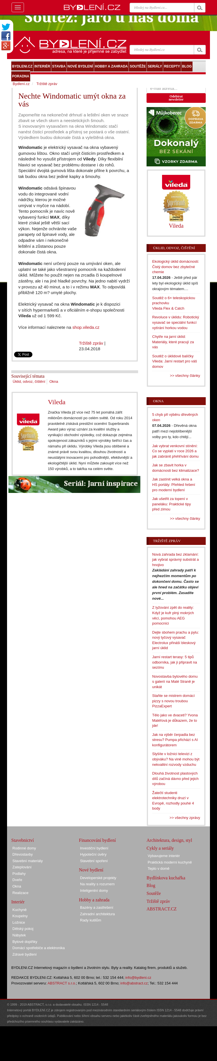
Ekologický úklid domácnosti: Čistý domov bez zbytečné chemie (175, 266)
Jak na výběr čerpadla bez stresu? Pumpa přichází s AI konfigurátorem (175, 739)
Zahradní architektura (97, 914)
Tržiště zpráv (91, 343)
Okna (53, 381)
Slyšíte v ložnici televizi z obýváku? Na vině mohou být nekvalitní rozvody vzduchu (176, 759)
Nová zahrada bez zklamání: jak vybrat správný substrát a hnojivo (175, 559)
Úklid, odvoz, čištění (29, 381)
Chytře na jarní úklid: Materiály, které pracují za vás (173, 341)
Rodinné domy (24, 848)
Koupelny (20, 916)
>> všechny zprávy (185, 818)
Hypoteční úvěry (93, 854)
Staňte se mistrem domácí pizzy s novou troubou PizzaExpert (173, 700)
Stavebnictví (22, 840)
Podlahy (19, 873)
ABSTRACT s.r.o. (62, 983)
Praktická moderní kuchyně (170, 862)
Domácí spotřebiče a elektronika (38, 948)
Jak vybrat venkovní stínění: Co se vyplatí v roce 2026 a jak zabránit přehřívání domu (175, 451)
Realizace (20, 893)
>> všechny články (185, 375)
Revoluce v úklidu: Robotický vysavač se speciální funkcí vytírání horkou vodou (175, 322)
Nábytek (19, 935)
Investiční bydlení (94, 848)
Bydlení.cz (21, 84)
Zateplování (22, 867)
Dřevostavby (22, 854)
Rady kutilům (90, 920)
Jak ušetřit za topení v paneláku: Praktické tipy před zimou (171, 504)
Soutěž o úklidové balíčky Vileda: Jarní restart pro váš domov (174, 361)
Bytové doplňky (24, 942)
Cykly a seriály (160, 848)
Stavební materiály (27, 861)
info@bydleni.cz (138, 977)
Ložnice (18, 922)
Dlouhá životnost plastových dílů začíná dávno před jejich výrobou (175, 778)
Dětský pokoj (22, 929)
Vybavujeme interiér (164, 856)
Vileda (57, 402)
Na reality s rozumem (97, 884)
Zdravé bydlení (24, 954)
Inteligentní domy (94, 890)
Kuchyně (19, 910)
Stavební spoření (94, 861)
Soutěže (154, 893)
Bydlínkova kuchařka (166, 877)
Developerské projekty (98, 878)
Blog (151, 885)
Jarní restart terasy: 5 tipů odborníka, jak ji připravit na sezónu (174, 662)
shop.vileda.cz (85, 327)
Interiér (18, 901)
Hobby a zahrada (94, 899)
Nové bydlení (91, 870)
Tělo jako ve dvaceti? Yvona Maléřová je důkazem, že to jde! (175, 720)
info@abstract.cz (134, 983)
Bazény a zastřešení (96, 907)
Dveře (17, 880)
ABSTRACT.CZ (162, 908)
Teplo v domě (158, 868)
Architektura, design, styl (169, 840)
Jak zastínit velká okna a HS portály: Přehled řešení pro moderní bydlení (173, 484)
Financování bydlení (97, 840)
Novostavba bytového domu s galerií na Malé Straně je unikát (175, 681)
